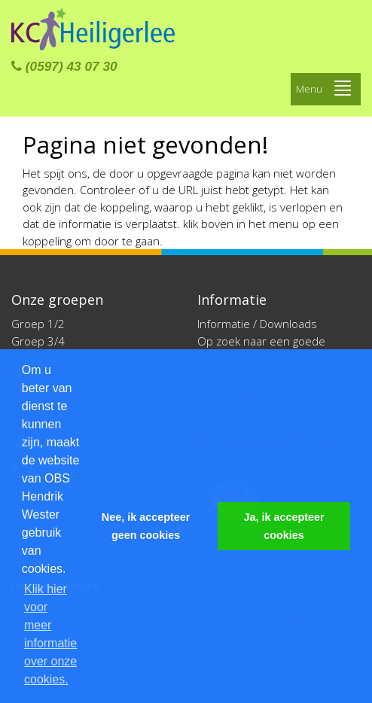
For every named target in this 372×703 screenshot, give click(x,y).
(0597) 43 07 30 (64, 66)
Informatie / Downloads (257, 323)
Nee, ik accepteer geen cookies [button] (146, 526)
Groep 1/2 (38, 323)
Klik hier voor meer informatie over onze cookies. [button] (50, 634)
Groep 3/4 (38, 340)
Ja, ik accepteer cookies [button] (283, 526)
